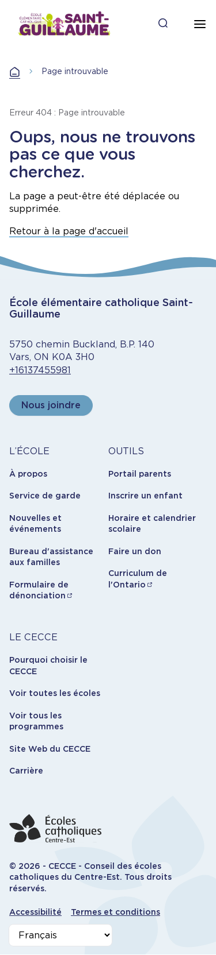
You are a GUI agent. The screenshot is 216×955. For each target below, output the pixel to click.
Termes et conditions (115, 912)
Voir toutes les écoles (54, 693)
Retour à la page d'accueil (68, 231)
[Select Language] (60, 935)
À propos (28, 473)
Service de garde (45, 495)
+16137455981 (40, 370)
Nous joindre (51, 405)
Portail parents (139, 473)
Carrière (26, 770)
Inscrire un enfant (145, 495)
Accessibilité (35, 912)
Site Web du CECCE (49, 748)
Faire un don (134, 551)
